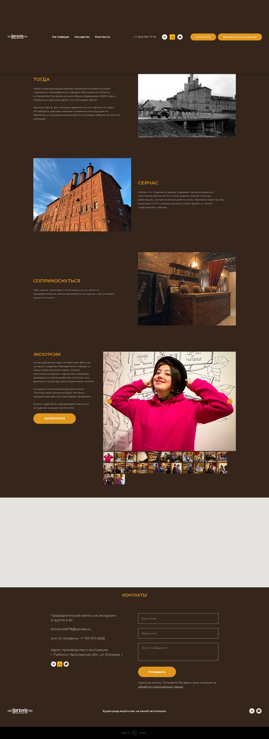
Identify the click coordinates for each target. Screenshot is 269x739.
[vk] (252, 712)
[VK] (164, 37)
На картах (82, 37)
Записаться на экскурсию (240, 37)
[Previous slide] (109, 401)
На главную (60, 37)
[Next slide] (229, 401)
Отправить (157, 672)
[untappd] (59, 664)
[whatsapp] (66, 664)
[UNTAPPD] (172, 37)
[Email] (180, 37)
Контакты (102, 37)
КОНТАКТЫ (203, 37)
